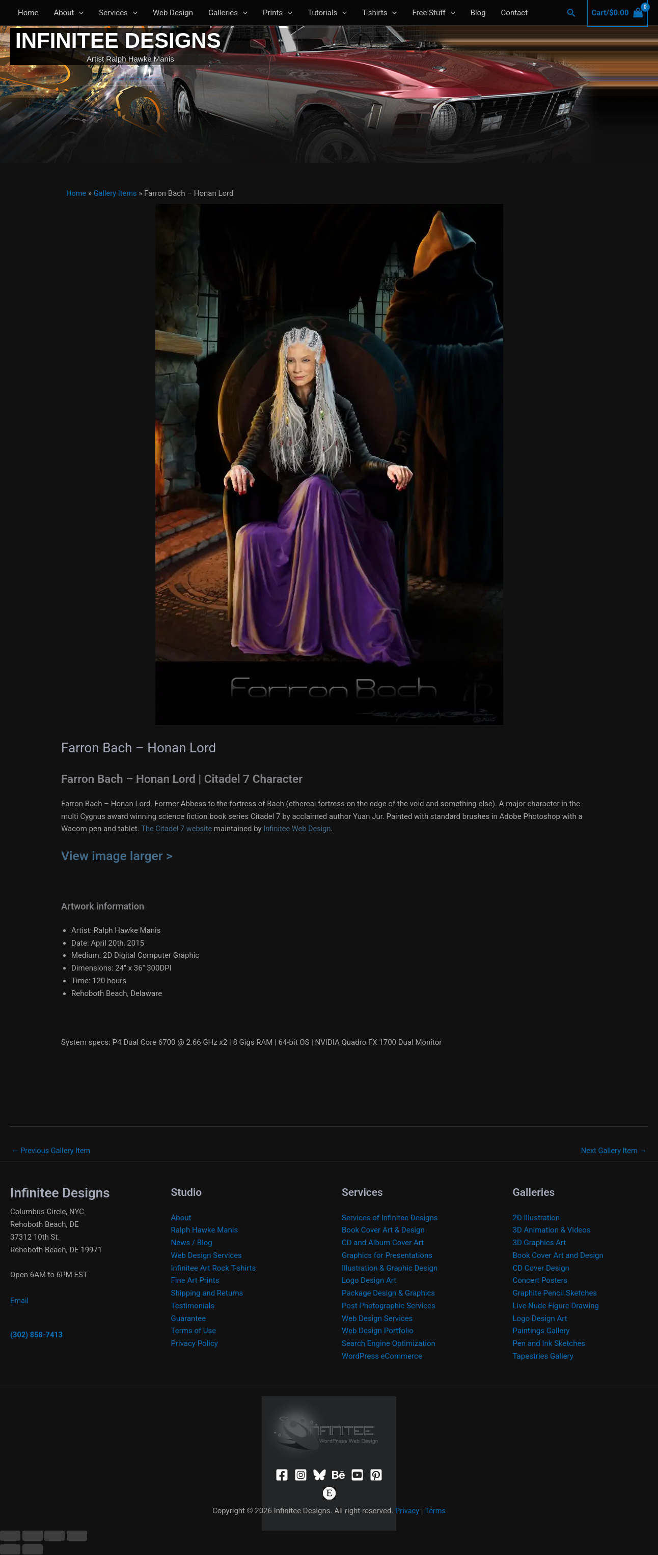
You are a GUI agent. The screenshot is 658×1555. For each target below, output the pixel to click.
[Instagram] (300, 1475)
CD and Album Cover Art (383, 1243)
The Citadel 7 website (177, 828)
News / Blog (191, 1243)
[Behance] (338, 1475)
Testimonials (193, 1306)
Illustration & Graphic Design (389, 1268)
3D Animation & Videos (552, 1230)
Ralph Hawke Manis (204, 1230)
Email (19, 1301)
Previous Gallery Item (52, 1150)
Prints (277, 12)
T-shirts (379, 12)
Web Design (173, 12)
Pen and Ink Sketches (549, 1343)
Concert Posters (540, 1280)
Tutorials (327, 12)
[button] (571, 13)
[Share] (54, 1536)
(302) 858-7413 (37, 1335)
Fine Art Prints (195, 1280)
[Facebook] (282, 1475)
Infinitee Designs (118, 40)
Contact (514, 12)
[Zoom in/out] (10, 1536)
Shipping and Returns (207, 1293)
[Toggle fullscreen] (32, 1536)
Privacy (407, 1511)
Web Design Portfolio (378, 1331)
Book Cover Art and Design (558, 1255)
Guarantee (188, 1319)
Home (28, 12)
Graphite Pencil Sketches (555, 1293)
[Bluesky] (319, 1475)
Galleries (228, 12)
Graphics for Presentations (387, 1255)
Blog (478, 12)
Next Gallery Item (613, 1150)
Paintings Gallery (541, 1331)
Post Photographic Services (388, 1306)
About (68, 12)
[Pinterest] (376, 1475)
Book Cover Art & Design (383, 1230)
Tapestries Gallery (543, 1356)
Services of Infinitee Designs (390, 1218)
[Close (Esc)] (77, 1536)
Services (118, 12)
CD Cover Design (541, 1268)
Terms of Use (193, 1331)
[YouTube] (357, 1475)
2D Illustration (536, 1218)
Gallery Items (116, 193)
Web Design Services (206, 1255)
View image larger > (118, 855)
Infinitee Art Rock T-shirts (213, 1268)
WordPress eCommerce (382, 1356)
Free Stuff (433, 12)
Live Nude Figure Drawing (556, 1306)
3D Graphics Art (539, 1243)
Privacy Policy (194, 1343)
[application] (79, 12)
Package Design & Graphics (388, 1293)
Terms (435, 1511)
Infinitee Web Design (300, 828)
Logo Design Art (369, 1280)
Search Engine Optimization (388, 1343)
